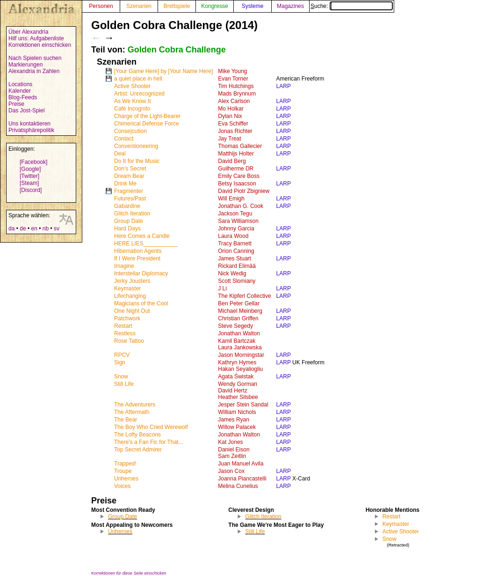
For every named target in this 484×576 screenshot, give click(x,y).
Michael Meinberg (240, 311)
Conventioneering (136, 146)
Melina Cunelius (238, 486)
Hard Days (127, 228)
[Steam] (29, 183)
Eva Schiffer (233, 123)
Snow (121, 376)
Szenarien (139, 6)
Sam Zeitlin (232, 456)
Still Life (124, 384)
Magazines (290, 6)
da (11, 228)
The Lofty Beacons (137, 434)
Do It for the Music (136, 161)
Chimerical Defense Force (146, 123)
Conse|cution (130, 131)
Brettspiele (177, 6)
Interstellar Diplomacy (141, 273)
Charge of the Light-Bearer (147, 116)
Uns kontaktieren (29, 123)
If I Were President (137, 258)
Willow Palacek (237, 427)
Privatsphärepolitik (31, 130)
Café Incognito (132, 108)
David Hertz (232, 390)
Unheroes (126, 478)
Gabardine (127, 206)
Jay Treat (229, 138)
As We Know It (132, 101)
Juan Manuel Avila (240, 463)
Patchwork (127, 318)
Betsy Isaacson (237, 183)
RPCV (122, 355)
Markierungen (25, 64)
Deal (120, 153)
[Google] (30, 169)
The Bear (125, 419)
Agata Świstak (235, 376)
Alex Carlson (234, 101)
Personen (101, 6)
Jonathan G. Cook (240, 206)
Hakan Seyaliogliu (240, 369)
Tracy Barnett (235, 243)
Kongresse (214, 6)
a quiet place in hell (138, 78)
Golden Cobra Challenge (177, 49)
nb (46, 228)
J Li (222, 288)
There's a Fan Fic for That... (148, 442)
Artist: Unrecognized (139, 93)
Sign (119, 362)
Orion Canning (236, 251)
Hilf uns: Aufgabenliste (36, 38)
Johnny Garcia (236, 228)
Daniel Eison (233, 449)
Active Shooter (132, 86)
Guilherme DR (235, 168)
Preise (16, 104)
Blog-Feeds (22, 97)
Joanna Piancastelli (242, 478)
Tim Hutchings (235, 86)
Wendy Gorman (237, 384)
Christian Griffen (238, 318)
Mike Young (232, 71)
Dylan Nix (230, 116)
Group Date (128, 221)
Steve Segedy (235, 326)
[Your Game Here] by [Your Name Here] (163, 71)
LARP (283, 86)
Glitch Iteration (132, 213)
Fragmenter (128, 191)
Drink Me (125, 183)
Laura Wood (233, 236)
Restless (125, 333)
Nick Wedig (232, 273)
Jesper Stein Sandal (243, 404)
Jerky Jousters (132, 281)
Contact (123, 138)
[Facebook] (33, 162)
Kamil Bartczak (236, 341)
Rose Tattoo (129, 341)
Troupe (123, 471)
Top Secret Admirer (138, 449)
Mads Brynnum (237, 93)
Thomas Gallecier (240, 146)
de (23, 228)
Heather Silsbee (238, 397)
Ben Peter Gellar (239, 303)
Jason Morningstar (241, 355)
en (34, 228)
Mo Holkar (231, 108)
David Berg (232, 161)
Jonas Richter (235, 131)
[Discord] (31, 190)
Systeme (253, 6)
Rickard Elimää (237, 266)
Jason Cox (231, 471)
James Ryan (233, 419)
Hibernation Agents (137, 251)
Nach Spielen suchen (34, 58)
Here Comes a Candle (142, 236)
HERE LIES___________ (146, 243)
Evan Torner (233, 78)
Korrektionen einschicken (39, 45)
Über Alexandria (28, 32)
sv (56, 228)
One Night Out (132, 311)
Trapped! (125, 463)
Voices (122, 486)
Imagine (124, 266)
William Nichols (237, 412)
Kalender (19, 91)
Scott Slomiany (236, 281)
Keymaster (127, 288)
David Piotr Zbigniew (243, 191)
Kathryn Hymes (237, 362)
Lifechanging (130, 296)
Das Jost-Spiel (26, 110)
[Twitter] (29, 176)
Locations (20, 84)
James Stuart (234, 258)
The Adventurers (134, 404)
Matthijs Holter (236, 153)
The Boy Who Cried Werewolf (151, 427)
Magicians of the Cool (141, 303)
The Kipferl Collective (244, 296)
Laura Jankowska (239, 347)
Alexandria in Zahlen (33, 71)
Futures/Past (130, 198)
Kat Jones (230, 442)
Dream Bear (129, 176)
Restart (123, 326)
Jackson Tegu (235, 213)
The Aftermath (131, 412)
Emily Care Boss (239, 176)
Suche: (352, 6)
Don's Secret (130, 168)
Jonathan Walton (239, 333)
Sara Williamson (238, 221)
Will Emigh (231, 198)
